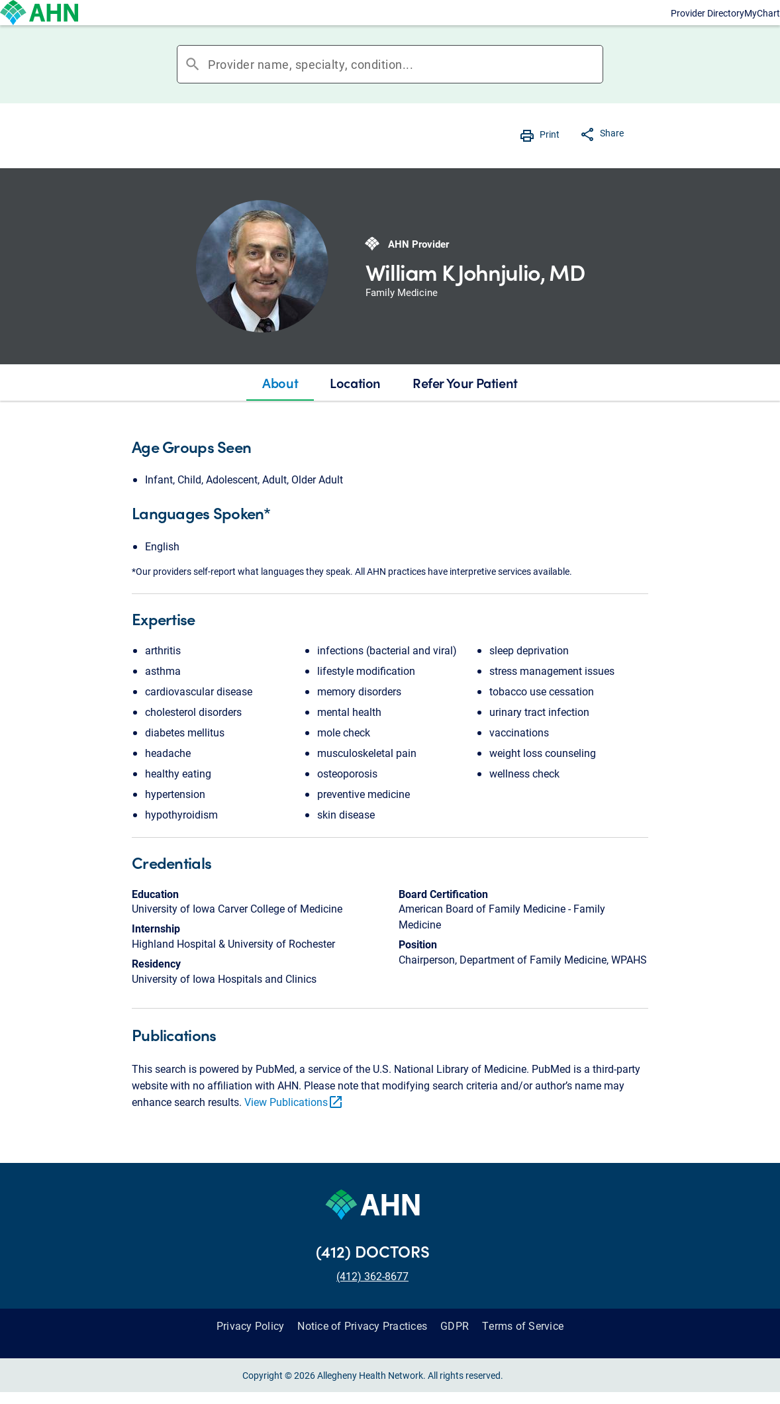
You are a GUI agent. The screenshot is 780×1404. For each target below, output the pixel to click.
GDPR (454, 1352)
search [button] (192, 90)
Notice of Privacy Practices (362, 1352)
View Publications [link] (294, 1128)
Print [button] (550, 160)
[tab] (280, 409)
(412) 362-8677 (372, 1302)
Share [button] (612, 159)
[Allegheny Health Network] (63, 26)
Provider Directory (595, 25)
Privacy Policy (251, 1352)
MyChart (706, 25)
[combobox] (405, 90)
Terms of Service (522, 1352)
